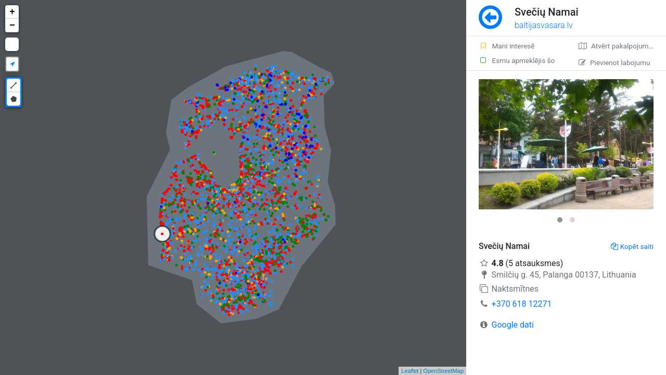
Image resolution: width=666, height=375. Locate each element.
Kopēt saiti (632, 246)
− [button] (12, 25)
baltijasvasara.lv (544, 25)
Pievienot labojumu (614, 62)
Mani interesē (506, 46)
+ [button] (12, 12)
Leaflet (409, 371)
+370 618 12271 (522, 304)
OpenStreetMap (443, 371)
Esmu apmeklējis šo (517, 60)
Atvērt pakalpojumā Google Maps (622, 46)
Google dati (513, 325)
